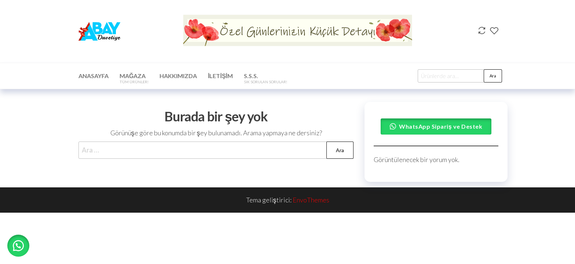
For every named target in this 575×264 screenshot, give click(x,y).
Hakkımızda (178, 75)
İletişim (220, 75)
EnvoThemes (311, 200)
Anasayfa (93, 75)
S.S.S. (265, 78)
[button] (18, 246)
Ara (493, 75)
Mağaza (134, 78)
